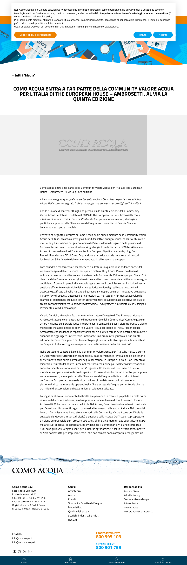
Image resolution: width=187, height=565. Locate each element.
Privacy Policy (131, 503)
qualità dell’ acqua (163, 560)
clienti (24, 560)
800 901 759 (108, 547)
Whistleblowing (132, 495)
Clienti (72, 499)
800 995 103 (108, 536)
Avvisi (71, 495)
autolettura (70, 560)
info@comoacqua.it (22, 538)
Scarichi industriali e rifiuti (83, 515)
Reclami (72, 520)
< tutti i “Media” (24, 75)
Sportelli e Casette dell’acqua (85, 503)
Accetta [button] (163, 34)
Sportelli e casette (117, 560)
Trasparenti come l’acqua (136, 499)
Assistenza (74, 491)
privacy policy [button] (133, 9)
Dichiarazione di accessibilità (138, 511)
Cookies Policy (131, 507)
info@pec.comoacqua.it (24, 542)
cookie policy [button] (45, 16)
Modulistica (75, 507)
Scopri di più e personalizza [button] (35, 34)
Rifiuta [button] (142, 34)
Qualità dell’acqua (78, 511)
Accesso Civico (131, 491)
